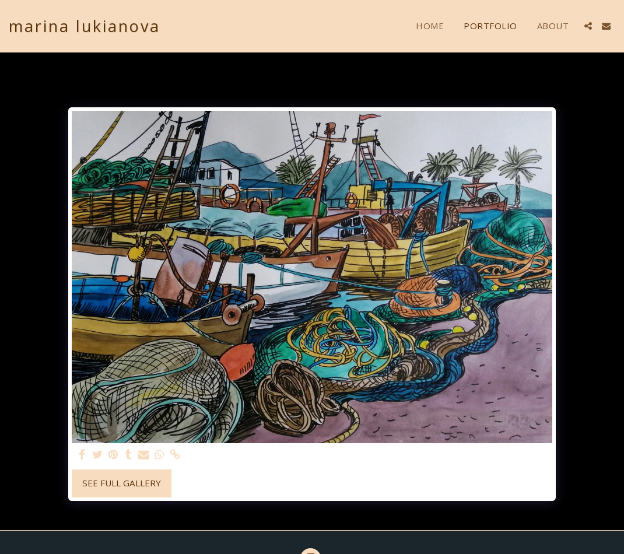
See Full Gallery (121, 483)
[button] (588, 26)
